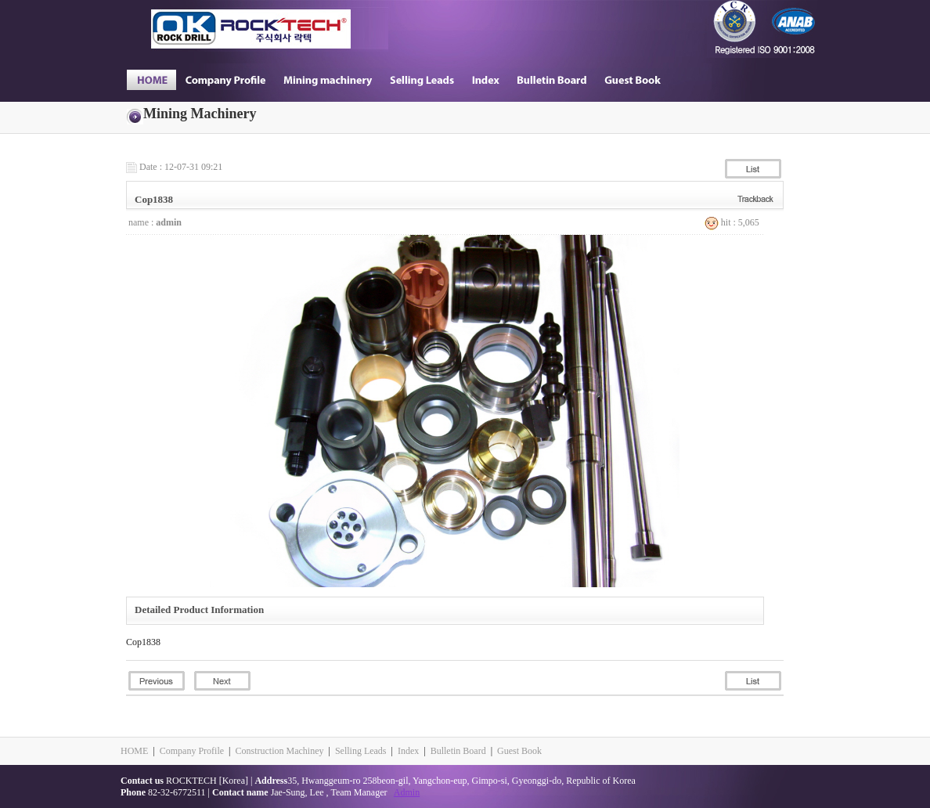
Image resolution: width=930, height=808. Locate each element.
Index (408, 750)
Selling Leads (361, 750)
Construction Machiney (279, 750)
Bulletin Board (458, 750)
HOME (134, 750)
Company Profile (192, 750)
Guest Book (519, 750)
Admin (407, 792)
